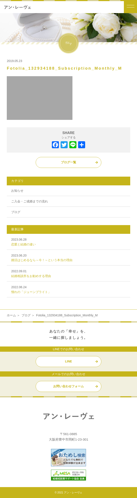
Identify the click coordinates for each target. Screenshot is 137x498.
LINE (68, 361)
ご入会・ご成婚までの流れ (29, 201)
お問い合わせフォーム (68, 386)
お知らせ (17, 190)
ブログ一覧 (68, 162)
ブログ (15, 212)
